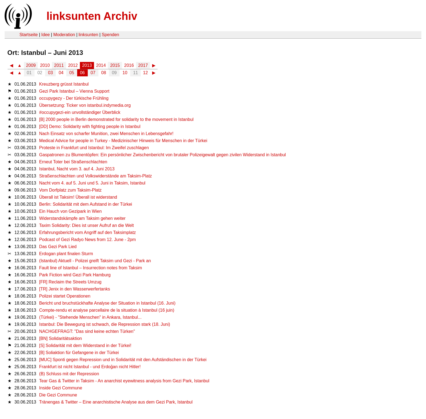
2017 (143, 65)
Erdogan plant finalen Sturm (66, 253)
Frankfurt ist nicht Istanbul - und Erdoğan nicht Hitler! (90, 366)
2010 (45, 65)
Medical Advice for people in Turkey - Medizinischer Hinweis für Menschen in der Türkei (123, 140)
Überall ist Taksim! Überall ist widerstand (78, 197)
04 (61, 72)
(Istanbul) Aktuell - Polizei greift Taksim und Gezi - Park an (95, 260)
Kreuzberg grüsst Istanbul (64, 84)
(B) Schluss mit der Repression (69, 373)
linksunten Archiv (91, 16)
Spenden (110, 34)
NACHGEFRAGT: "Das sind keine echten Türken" (87, 331)
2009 (31, 65)
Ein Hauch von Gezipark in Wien (70, 211)
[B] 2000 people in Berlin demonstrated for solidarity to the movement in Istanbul (116, 119)
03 (50, 72)
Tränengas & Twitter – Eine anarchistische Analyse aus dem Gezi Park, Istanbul (116, 402)
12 (145, 72)
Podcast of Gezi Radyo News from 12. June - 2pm (87, 239)
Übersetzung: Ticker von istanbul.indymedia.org (85, 105)
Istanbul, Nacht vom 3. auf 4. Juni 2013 (77, 169)
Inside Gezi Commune (60, 388)
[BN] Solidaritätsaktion (60, 338)
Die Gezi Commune (58, 395)
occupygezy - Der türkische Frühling (73, 98)
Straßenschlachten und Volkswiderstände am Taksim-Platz (95, 176)
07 (92, 72)
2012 (73, 65)
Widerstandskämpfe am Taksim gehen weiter (82, 218)
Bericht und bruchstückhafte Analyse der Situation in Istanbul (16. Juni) (107, 303)
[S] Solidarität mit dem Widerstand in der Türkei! (85, 345)
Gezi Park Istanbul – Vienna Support (74, 91)
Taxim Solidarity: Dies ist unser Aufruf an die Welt (86, 225)
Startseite (28, 34)
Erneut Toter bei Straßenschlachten (73, 162)
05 (71, 72)
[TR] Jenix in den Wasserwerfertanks (74, 289)
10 (125, 72)
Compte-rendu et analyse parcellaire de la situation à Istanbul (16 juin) (106, 310)
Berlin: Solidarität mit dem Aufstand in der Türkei (85, 204)
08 (103, 72)
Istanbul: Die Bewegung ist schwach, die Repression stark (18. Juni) (104, 324)
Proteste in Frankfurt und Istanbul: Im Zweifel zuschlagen (94, 147)
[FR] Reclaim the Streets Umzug (70, 282)
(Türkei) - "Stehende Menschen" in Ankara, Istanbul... (90, 317)
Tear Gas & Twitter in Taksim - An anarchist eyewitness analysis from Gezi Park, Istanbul (124, 381)
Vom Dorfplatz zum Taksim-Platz (70, 190)
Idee (45, 34)
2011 (59, 65)
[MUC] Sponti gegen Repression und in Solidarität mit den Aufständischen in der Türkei (122, 359)
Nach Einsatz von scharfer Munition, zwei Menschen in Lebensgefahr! (106, 133)
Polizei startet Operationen (64, 296)
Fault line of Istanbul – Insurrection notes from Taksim (90, 267)
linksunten (88, 34)
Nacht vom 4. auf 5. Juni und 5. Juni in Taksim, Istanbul (92, 183)
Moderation (64, 34)
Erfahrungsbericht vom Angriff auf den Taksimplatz (87, 232)
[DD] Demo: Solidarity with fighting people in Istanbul (89, 126)
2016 (129, 65)
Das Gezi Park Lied (58, 246)
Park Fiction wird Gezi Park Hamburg (75, 275)
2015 (115, 65)
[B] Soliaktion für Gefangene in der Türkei (79, 352)
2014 (101, 65)
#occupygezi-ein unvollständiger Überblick (79, 112)
